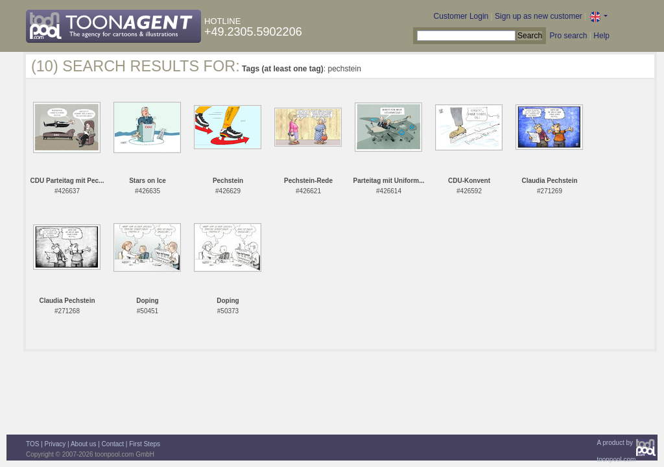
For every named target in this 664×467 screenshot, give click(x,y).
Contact (113, 444)
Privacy (55, 444)
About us (83, 444)
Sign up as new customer (538, 16)
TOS (32, 444)
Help (601, 35)
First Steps (144, 444)
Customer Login (461, 16)
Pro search (568, 35)
